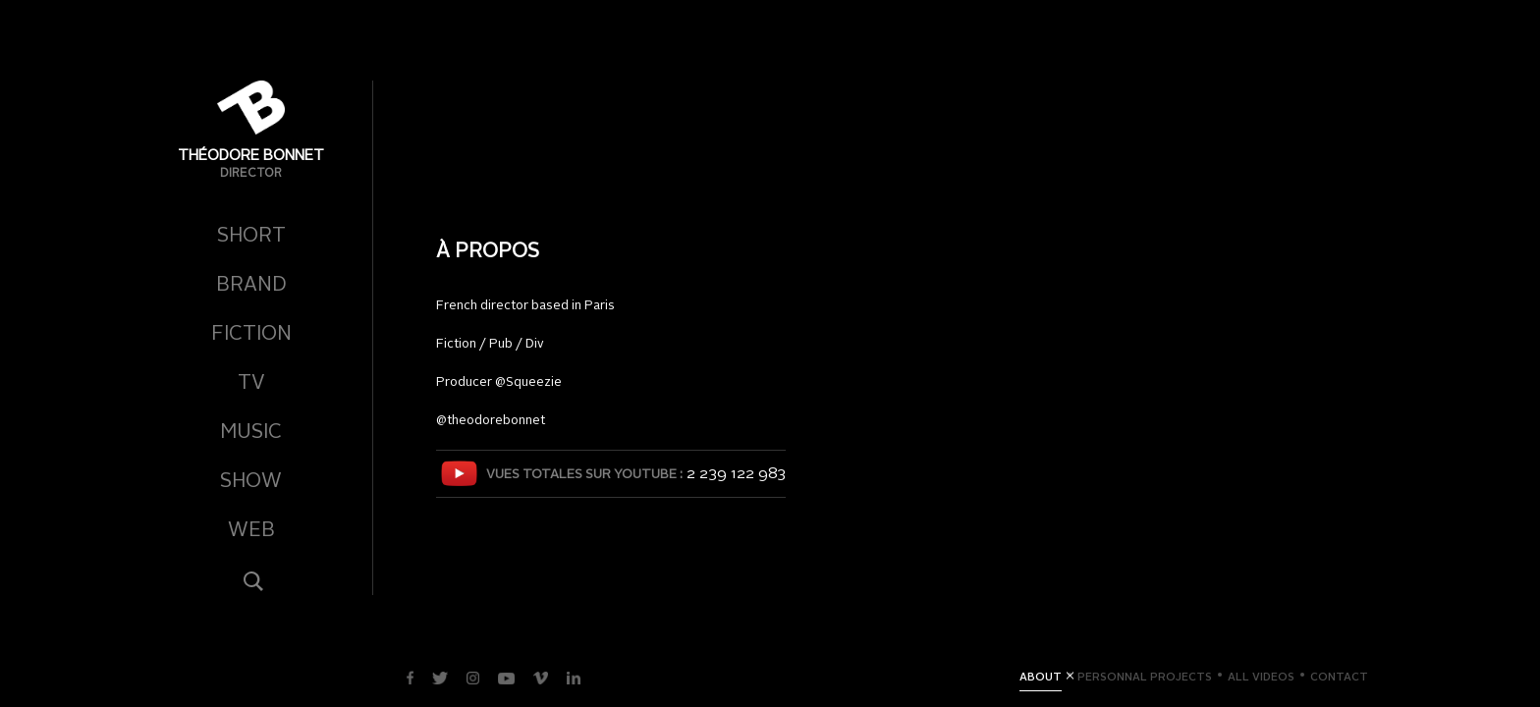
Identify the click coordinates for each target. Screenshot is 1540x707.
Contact (1339, 678)
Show (251, 482)
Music (251, 433)
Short (251, 236)
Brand (251, 286)
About (1040, 678)
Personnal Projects (1144, 678)
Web (251, 531)
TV (251, 384)
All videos (1261, 678)
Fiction (251, 335)
